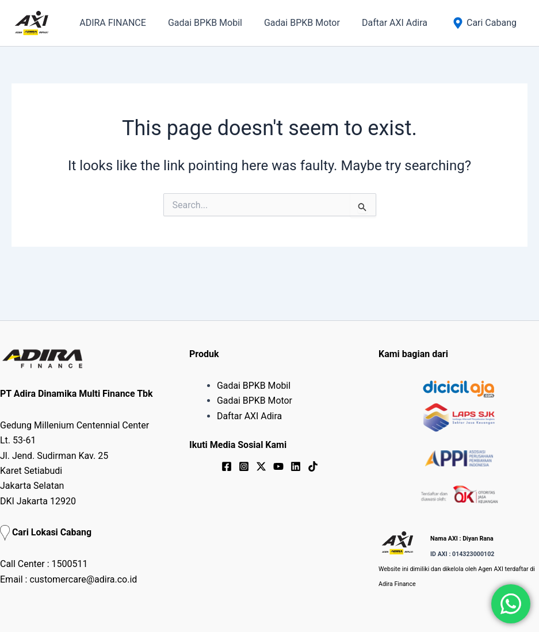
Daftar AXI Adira (249, 416)
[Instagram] (244, 466)
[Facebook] (226, 466)
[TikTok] (313, 466)
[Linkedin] (295, 466)
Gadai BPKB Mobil (254, 385)
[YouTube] (278, 466)
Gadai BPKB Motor (255, 400)
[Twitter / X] (261, 466)
